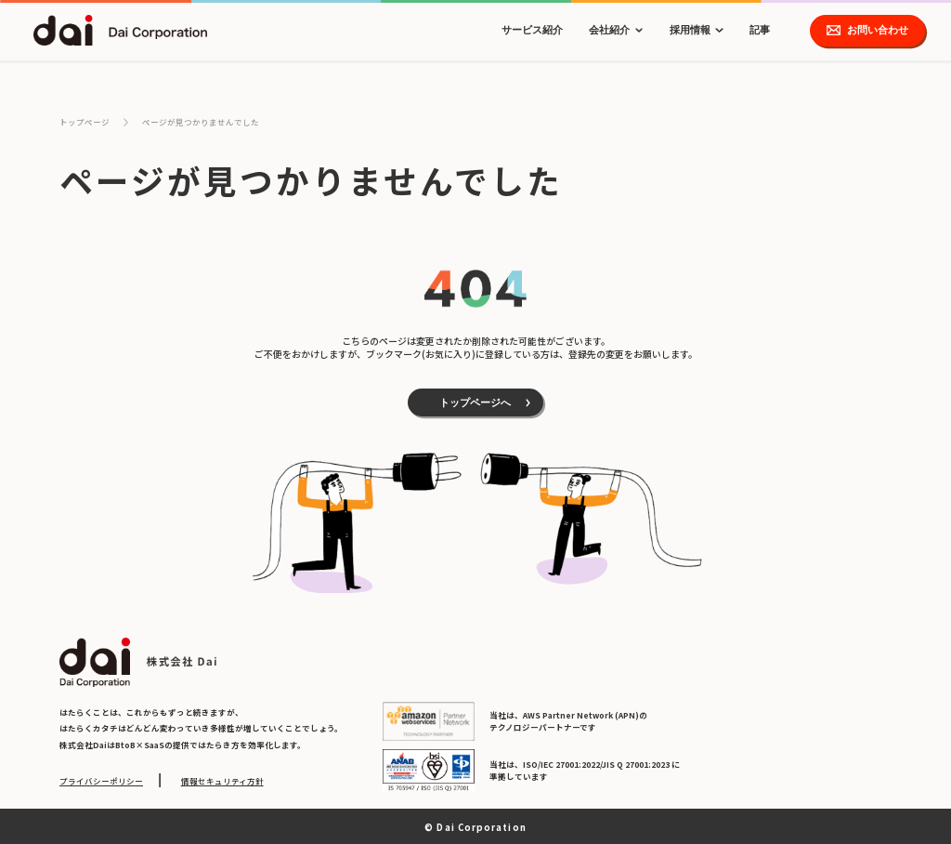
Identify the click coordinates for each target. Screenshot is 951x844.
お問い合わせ (877, 29)
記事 (759, 29)
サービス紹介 (532, 29)
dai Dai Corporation (120, 30)
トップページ (84, 121)
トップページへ (475, 402)
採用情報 (690, 29)
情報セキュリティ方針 (222, 780)
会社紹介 (609, 29)
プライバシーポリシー (101, 780)
